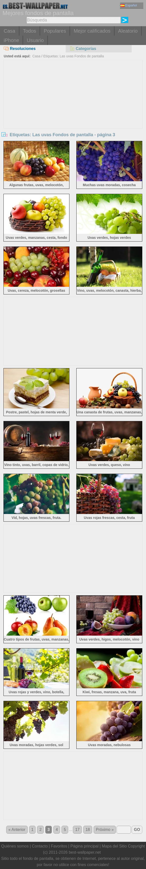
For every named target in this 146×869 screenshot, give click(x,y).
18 (87, 829)
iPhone (11, 40)
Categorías (82, 48)
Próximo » (105, 829)
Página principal (84, 846)
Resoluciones (20, 48)
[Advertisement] (73, 97)
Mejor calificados (92, 31)
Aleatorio (128, 31)
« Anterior (16, 829)
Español (129, 5)
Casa (9, 31)
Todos (29, 31)
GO (137, 829)
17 (77, 829)
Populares (55, 31)
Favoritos (59, 846)
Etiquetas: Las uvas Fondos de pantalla (73, 56)
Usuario (35, 40)
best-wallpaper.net (85, 852)
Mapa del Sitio (114, 846)
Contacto (40, 846)
